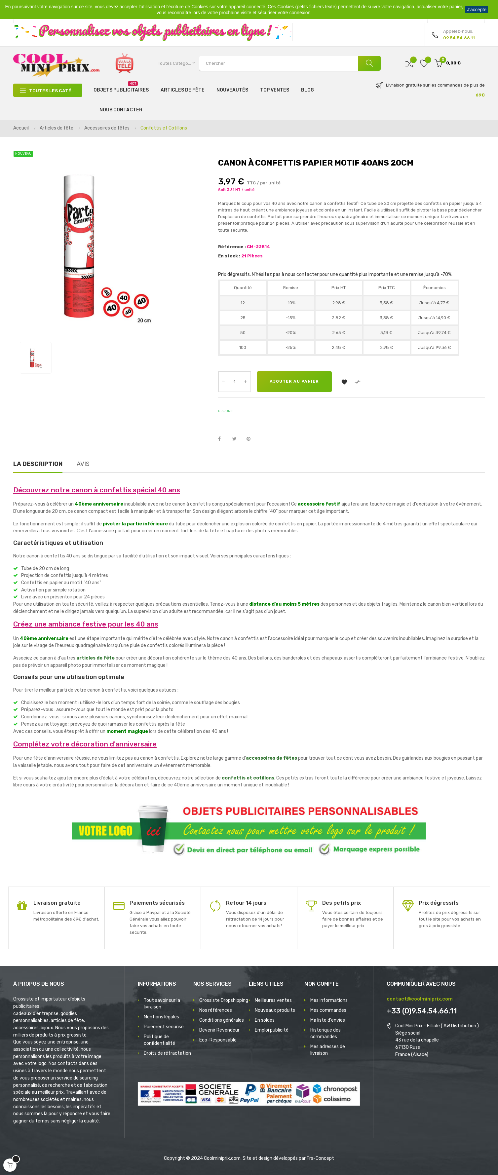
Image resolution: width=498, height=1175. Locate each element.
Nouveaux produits (275, 1010)
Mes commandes (328, 1010)
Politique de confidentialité (159, 1040)
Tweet (237, 439)
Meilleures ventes (273, 1000)
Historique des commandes (325, 1033)
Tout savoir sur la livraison (162, 1004)
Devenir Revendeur (219, 1030)
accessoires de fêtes (271, 758)
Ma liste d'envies (327, 1020)
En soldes (265, 1020)
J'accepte (476, 9)
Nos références (215, 1010)
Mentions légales (161, 1017)
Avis (83, 464)
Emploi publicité (271, 1030)
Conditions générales (221, 1020)
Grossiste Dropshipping (223, 1000)
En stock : (229, 255)
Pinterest (251, 439)
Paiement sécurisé (164, 1027)
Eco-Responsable (218, 1040)
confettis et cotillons (248, 778)
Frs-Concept (320, 1158)
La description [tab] (37, 464)
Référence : (232, 246)
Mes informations (329, 1000)
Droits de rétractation (167, 1053)
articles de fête (95, 658)
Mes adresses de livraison (327, 1050)
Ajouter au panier (295, 381)
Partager (223, 439)
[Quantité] (235, 382)
